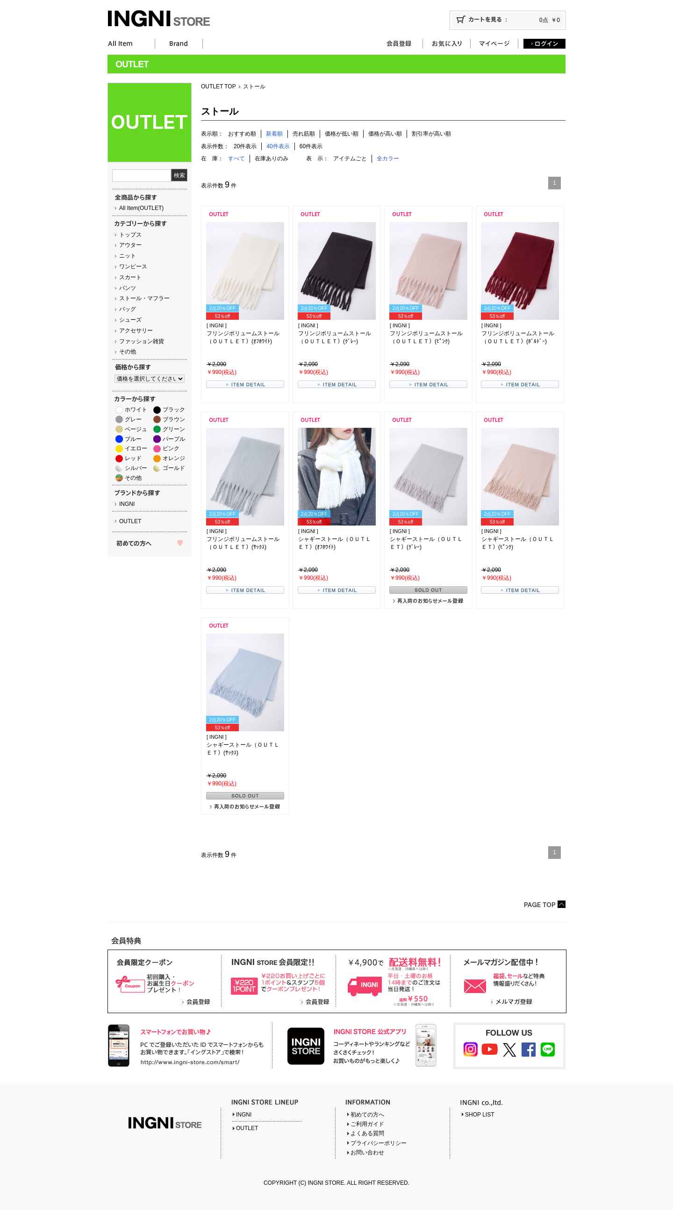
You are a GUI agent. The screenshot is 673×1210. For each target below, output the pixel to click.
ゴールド (174, 468)
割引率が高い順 (431, 133)
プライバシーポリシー (379, 1143)
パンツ (127, 288)
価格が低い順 (341, 133)
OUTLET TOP (218, 86)
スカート (130, 277)
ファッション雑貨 (141, 341)
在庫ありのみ (271, 158)
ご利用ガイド (367, 1124)
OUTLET (130, 521)
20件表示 (245, 146)
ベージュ (136, 429)
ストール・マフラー (144, 298)
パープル (174, 439)
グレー (133, 419)
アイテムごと (350, 158)
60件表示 (311, 146)
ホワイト (136, 409)
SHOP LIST (479, 1114)
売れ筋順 (304, 133)
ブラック (174, 409)
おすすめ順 (242, 133)
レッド (133, 458)
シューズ (130, 320)
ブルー (133, 439)
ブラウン (174, 419)
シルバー (136, 468)
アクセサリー (136, 330)
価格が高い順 (385, 133)
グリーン (174, 429)
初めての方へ (367, 1114)
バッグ (127, 309)
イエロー (136, 448)
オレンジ (174, 458)
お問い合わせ (367, 1152)
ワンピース (133, 266)
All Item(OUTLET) (141, 208)
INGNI (127, 504)
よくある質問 (367, 1133)
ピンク (171, 448)
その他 (127, 351)
